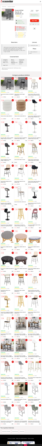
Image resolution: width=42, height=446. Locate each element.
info (12, 96)
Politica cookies (31, 438)
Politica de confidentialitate (21, 438)
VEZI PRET (34, 20)
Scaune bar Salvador (11, 6)
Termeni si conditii (11, 438)
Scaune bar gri (15, 431)
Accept (25, 445)
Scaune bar (4, 6)
